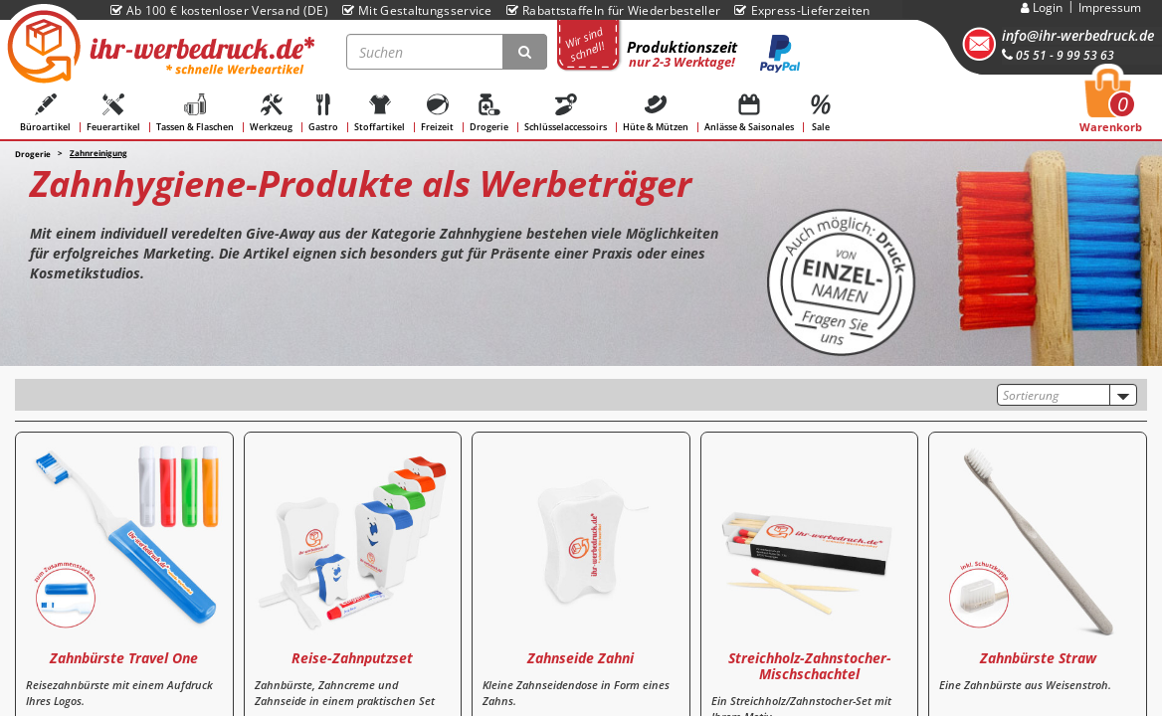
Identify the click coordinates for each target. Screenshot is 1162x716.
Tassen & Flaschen (195, 113)
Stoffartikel (379, 113)
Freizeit (437, 113)
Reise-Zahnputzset (352, 657)
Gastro (323, 113)
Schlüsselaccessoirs (565, 113)
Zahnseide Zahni (580, 657)
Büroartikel (45, 113)
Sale (821, 113)
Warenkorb (1110, 106)
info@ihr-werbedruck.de (1078, 35)
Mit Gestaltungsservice (417, 10)
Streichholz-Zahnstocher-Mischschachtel (809, 665)
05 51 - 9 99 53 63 (1058, 55)
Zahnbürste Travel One (124, 657)
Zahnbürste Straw (1038, 657)
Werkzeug (271, 113)
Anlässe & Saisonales (749, 113)
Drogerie (489, 113)
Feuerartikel (113, 113)
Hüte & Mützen (655, 113)
